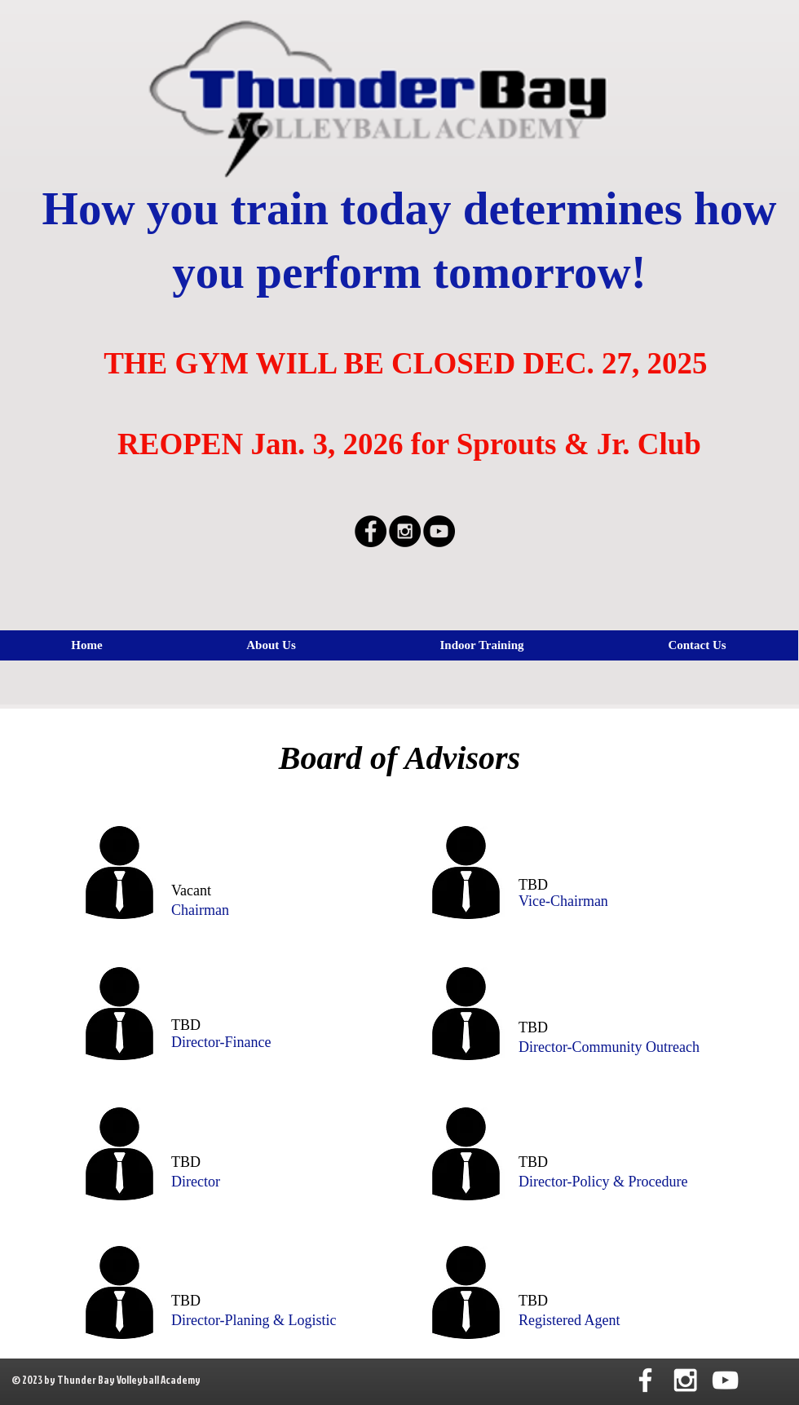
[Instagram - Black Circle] (405, 531)
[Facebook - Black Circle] (370, 531)
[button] (482, 645)
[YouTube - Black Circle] (439, 531)
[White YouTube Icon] (725, 1380)
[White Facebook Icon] (645, 1380)
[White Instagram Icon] (685, 1380)
